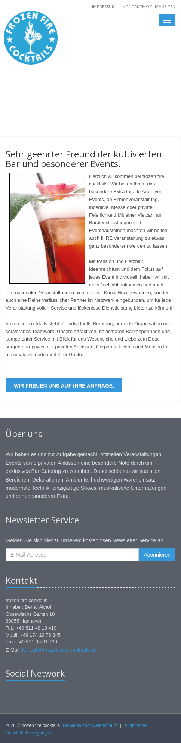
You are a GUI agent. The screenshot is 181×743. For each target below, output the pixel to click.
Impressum (104, 6)
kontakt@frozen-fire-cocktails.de (59, 650)
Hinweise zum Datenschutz (90, 725)
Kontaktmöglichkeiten (149, 6)
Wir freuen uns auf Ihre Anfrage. (64, 386)
